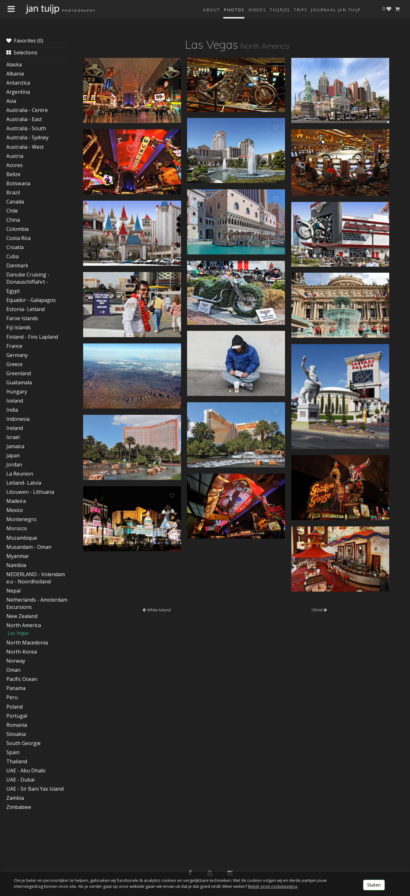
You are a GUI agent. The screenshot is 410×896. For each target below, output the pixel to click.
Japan (13, 455)
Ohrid (319, 610)
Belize (13, 174)
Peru (12, 697)
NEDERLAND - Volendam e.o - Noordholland (35, 578)
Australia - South (26, 128)
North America (23, 625)
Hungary (16, 391)
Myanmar (17, 556)
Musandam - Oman (28, 546)
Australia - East (24, 119)
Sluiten (374, 885)
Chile (12, 210)
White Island (157, 610)
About (211, 10)
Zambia (15, 797)
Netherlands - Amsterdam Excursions (36, 603)
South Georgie (23, 743)
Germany (17, 355)
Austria (14, 156)
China (13, 219)
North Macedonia (27, 642)
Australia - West (25, 146)
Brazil (13, 192)
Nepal (13, 590)
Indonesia (18, 418)
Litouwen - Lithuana (30, 491)
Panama (16, 688)
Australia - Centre (27, 110)
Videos (257, 10)
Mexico (14, 510)
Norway (15, 660)
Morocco (16, 528)
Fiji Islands (18, 327)
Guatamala (19, 382)
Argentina (18, 91)
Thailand (16, 761)
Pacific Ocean (21, 679)
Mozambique (21, 537)
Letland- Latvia (23, 482)
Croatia (15, 247)
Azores (14, 165)
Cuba (12, 256)
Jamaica (15, 446)
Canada (15, 201)
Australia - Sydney (27, 137)
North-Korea (21, 651)
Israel (13, 437)
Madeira (16, 501)
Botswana (18, 183)
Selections (21, 52)
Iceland (14, 400)
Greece (14, 364)
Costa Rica (18, 238)
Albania (15, 73)
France (14, 345)
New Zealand (21, 616)
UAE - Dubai (20, 779)
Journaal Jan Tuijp (336, 10)
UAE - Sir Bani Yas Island (35, 788)
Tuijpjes (280, 10)
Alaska (14, 64)
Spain (13, 752)
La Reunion (19, 473)
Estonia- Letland (25, 309)
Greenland (18, 373)
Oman (13, 669)
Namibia (16, 565)
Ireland (14, 428)
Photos (234, 10)
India (12, 409)
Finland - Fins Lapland (32, 336)
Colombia (17, 228)
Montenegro (21, 519)
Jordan (14, 464)
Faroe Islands (22, 318)
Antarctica (18, 82)
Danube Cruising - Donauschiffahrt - (27, 278)
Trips (300, 10)
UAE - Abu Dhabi (25, 770)
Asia (11, 100)
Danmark (17, 265)
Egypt (13, 290)
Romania (16, 724)
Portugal (16, 715)
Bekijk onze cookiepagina (272, 886)
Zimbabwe (18, 807)
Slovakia (16, 734)
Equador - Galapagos (31, 300)
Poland (14, 706)
